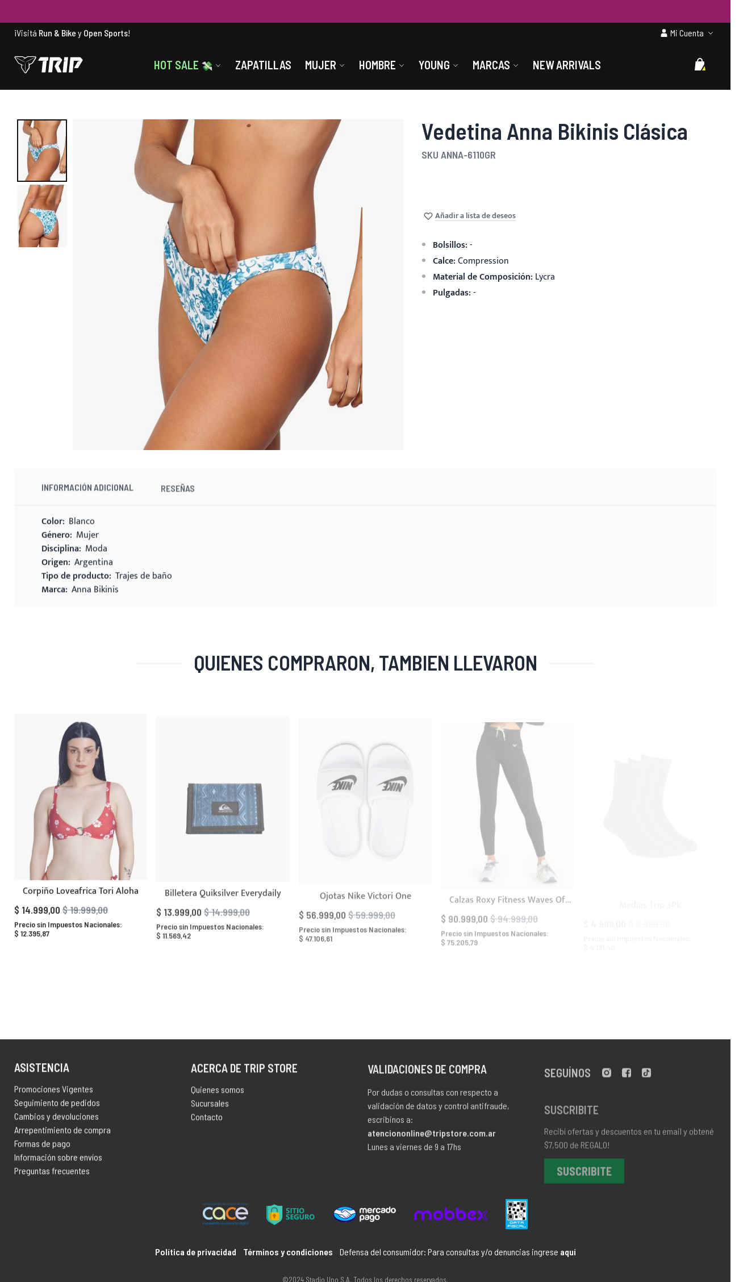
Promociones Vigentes (53, 1095)
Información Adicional (87, 504)
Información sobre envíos (58, 1164)
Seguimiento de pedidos (57, 1109)
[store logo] (48, 64)
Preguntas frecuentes (52, 1177)
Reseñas (178, 508)
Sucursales (210, 1113)
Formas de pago (42, 1150)
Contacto (207, 1126)
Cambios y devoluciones (56, 1123)
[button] (42, 150)
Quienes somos (217, 1099)
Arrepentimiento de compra (62, 1136)
